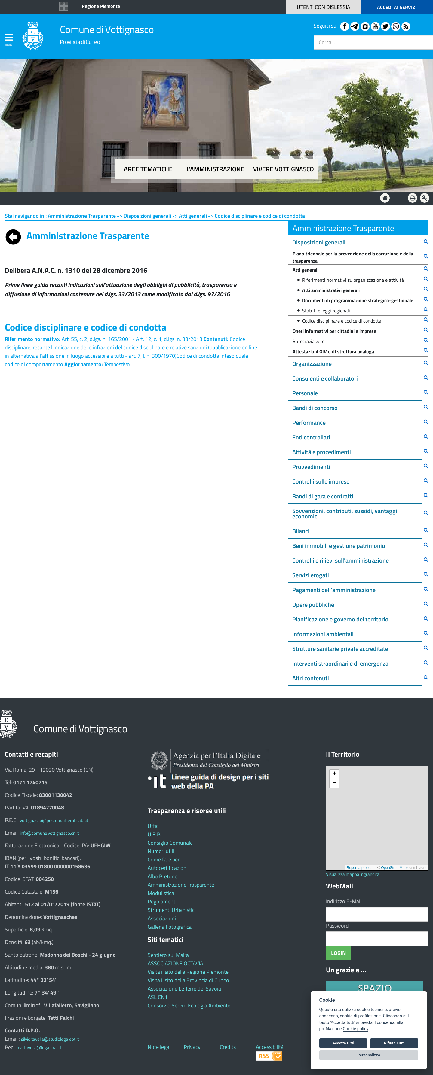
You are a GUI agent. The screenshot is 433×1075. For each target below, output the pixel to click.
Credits (228, 1047)
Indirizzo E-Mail (343, 901)
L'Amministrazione (212, 197)
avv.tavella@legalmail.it (39, 1047)
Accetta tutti (343, 1043)
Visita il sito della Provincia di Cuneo (188, 980)
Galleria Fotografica (170, 927)
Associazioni (162, 918)
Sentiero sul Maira (168, 955)
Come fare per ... (166, 859)
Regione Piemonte (101, 6)
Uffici (154, 826)
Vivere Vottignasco (283, 169)
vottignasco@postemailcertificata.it (54, 820)
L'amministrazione (215, 169)
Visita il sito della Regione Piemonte (188, 972)
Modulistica (161, 893)
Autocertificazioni (168, 868)
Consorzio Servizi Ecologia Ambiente (189, 1005)
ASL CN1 (157, 997)
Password (337, 926)
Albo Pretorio (163, 876)
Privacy (192, 1047)
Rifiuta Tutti (394, 1043)
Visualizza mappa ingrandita (352, 874)
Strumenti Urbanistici (172, 910)
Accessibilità (270, 1047)
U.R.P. (154, 834)
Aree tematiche (148, 169)
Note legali (160, 1047)
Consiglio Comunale (170, 843)
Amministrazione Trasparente (181, 885)
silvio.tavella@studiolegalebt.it (50, 1039)
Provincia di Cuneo (80, 41)
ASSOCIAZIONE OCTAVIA (175, 963)
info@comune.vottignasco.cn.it (49, 833)
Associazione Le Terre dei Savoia (184, 989)
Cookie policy (355, 1028)
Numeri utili (161, 851)
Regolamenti (162, 901)
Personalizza (369, 1055)
